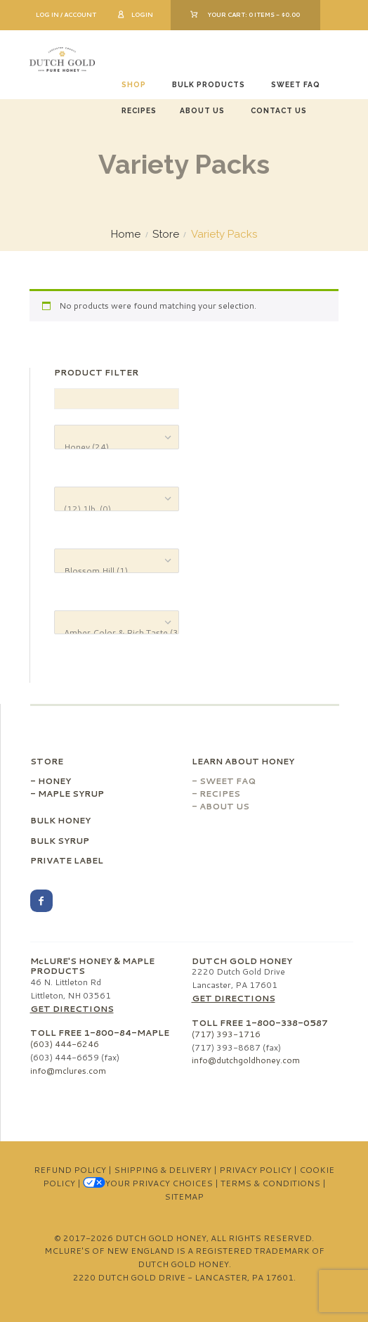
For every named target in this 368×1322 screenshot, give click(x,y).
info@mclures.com (68, 1071)
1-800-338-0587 (286, 1023)
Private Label (66, 860)
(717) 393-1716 (226, 1034)
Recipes (139, 110)
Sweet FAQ (295, 84)
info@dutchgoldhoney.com (246, 1060)
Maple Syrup (71, 794)
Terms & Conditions (270, 1183)
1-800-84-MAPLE (126, 1033)
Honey (54, 781)
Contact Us (279, 110)
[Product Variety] (116, 560)
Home (125, 234)
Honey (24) (116, 447)
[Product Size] (116, 499)
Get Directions (72, 1009)
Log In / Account (66, 15)
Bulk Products (208, 84)
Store (165, 234)
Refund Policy (70, 1170)
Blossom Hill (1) (116, 571)
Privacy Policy (255, 1170)
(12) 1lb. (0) (116, 509)
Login (142, 15)
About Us (202, 110)
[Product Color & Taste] (116, 622)
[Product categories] (116, 437)
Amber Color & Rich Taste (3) (116, 632)
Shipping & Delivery (162, 1170)
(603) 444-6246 (64, 1044)
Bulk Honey (60, 820)
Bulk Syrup (59, 841)
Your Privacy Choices (148, 1183)
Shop (133, 84)
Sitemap (184, 1196)
